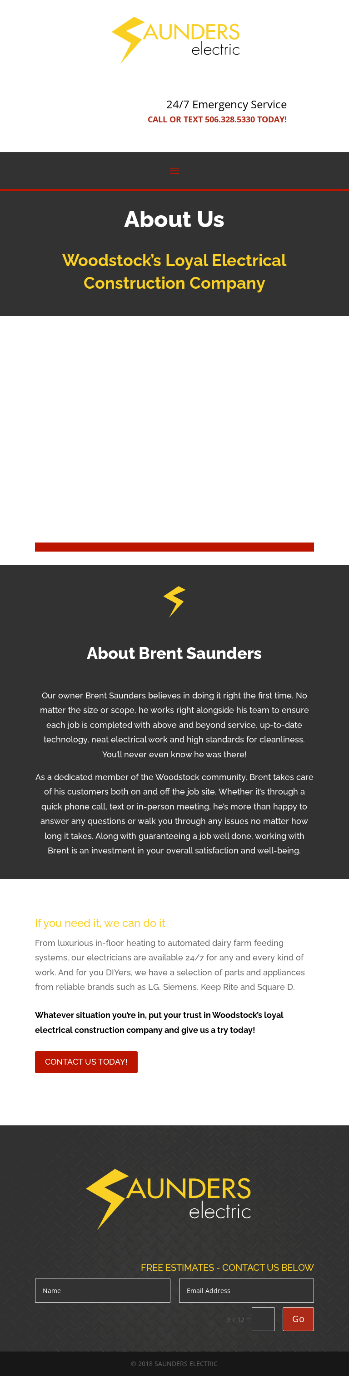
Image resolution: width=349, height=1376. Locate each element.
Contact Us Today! (86, 1061)
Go (298, 1319)
